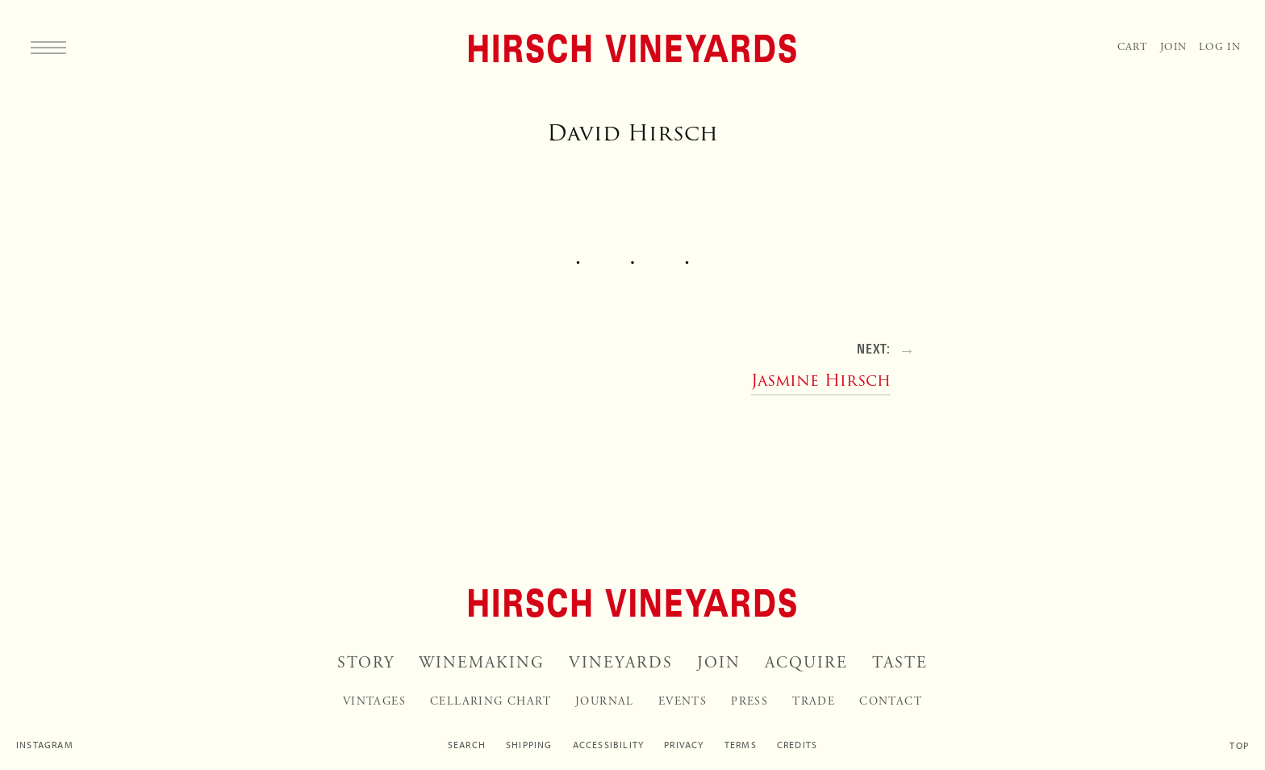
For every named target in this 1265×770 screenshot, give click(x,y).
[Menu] (48, 47)
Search (467, 745)
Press (749, 701)
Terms (740, 745)
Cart (1132, 47)
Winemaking (482, 663)
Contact (890, 701)
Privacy (683, 745)
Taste (900, 663)
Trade (813, 701)
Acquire (806, 663)
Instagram (44, 745)
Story (366, 663)
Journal (604, 701)
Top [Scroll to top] (1239, 745)
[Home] (632, 48)
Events (682, 701)
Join (1173, 47)
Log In (1220, 47)
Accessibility (609, 745)
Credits (797, 745)
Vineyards (621, 663)
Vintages (374, 701)
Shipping (529, 745)
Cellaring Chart (490, 701)
